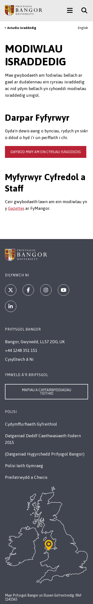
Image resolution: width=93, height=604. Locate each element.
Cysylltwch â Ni (19, 359)
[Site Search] (82, 10)
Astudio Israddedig (21, 28)
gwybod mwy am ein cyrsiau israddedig (45, 152)
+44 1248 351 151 (21, 350)
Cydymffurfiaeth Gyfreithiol (31, 424)
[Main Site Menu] (70, 10)
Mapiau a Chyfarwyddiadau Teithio (46, 391)
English (83, 27)
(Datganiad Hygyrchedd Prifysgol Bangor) (44, 454)
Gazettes (16, 208)
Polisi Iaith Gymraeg (24, 465)
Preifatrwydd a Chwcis (26, 477)
